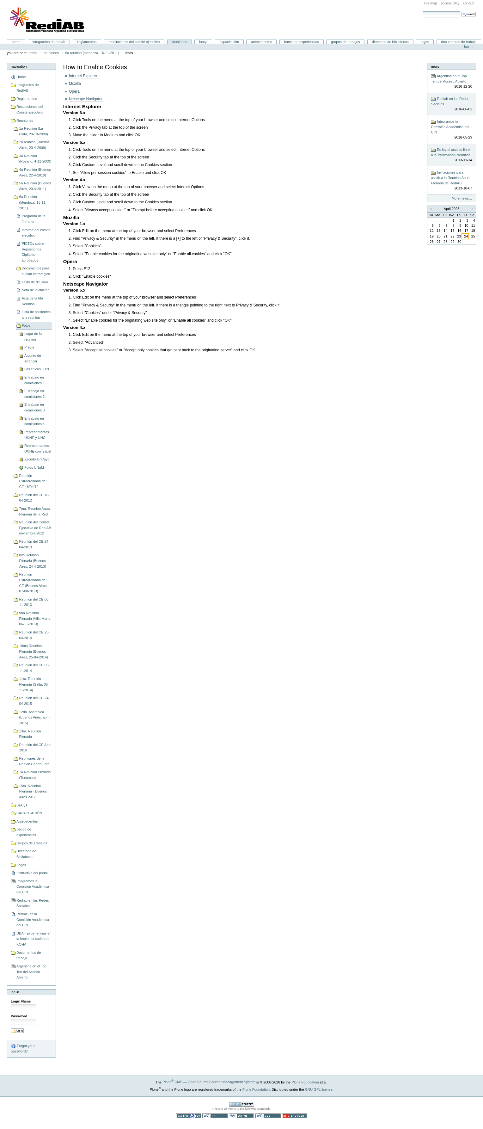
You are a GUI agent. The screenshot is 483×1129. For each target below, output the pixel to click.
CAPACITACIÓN (229, 42)
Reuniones (179, 42)
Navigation (19, 66)
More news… (462, 198)
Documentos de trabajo (458, 42)
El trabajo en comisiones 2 (34, 393)
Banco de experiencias (301, 42)
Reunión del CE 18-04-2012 (34, 498)
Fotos (26, 325)
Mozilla (75, 83)
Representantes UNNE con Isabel (37, 448)
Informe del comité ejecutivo (36, 233)
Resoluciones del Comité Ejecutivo (134, 42)
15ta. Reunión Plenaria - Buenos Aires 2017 (33, 791)
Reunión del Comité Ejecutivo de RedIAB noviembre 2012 (35, 527)
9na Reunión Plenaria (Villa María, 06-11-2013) (35, 618)
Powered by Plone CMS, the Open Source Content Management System (241, 1104)
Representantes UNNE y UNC (36, 435)
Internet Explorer (83, 76)
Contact (468, 3)
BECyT (203, 42)
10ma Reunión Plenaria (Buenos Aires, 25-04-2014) (33, 651)
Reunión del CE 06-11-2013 (34, 602)
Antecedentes (261, 42)
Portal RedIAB (47, 20)
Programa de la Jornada (34, 219)
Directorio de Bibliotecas (390, 42)
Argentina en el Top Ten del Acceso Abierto (31, 971)
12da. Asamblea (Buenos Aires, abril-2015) (34, 717)
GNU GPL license (319, 1089)
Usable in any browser (294, 1116)
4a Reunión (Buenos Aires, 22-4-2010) (35, 172)
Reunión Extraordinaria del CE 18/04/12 (32, 481)
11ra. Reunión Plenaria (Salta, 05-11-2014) (34, 684)
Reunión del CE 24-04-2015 (34, 701)
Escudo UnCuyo (37, 459)
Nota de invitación (36, 290)
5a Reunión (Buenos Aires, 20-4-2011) (35, 186)
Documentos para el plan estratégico (36, 271)
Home (16, 42)
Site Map (430, 3)
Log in (468, 46)
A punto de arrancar (32, 358)
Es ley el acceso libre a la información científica (451, 155)
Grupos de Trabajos (345, 42)
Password (19, 1016)
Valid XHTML (241, 1116)
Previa (29, 347)
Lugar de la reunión (33, 336)
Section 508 (188, 1116)
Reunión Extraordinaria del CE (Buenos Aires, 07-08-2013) (33, 582)
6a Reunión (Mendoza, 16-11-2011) (92, 53)
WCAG (215, 1116)
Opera (74, 91)
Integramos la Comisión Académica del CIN (32, 886)
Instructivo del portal (32, 873)
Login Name (21, 1001)
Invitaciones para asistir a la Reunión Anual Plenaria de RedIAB (451, 180)
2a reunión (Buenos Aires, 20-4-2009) (34, 145)
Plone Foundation (305, 1082)
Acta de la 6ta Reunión (32, 301)
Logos (425, 42)
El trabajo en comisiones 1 (34, 380)
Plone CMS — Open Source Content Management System (208, 1082)
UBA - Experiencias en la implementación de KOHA (33, 938)
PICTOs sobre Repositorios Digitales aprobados (33, 252)
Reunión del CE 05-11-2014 (34, 668)
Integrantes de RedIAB (49, 42)
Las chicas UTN (36, 369)
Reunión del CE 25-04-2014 (34, 635)
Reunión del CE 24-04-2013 (34, 544)
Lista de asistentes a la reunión (36, 314)
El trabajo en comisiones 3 (34, 407)
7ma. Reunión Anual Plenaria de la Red (34, 511)
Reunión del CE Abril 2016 (35, 747)
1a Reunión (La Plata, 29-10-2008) (33, 131)
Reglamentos (87, 42)
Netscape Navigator (86, 99)
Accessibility (450, 3)
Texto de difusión (35, 282)
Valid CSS (268, 1116)
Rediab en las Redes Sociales (32, 903)
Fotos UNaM (34, 467)
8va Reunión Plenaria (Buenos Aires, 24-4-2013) (32, 560)
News (435, 66)
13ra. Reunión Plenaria (30, 734)
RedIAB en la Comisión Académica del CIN (32, 919)
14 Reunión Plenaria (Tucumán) (35, 775)
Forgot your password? (22, 1048)
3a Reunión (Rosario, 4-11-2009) (35, 158)
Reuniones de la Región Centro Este (34, 761)
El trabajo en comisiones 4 (34, 421)
